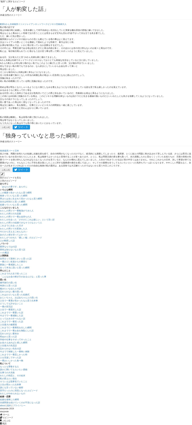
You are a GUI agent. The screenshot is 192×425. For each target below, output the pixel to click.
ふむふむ (6, 127)
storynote (4, 411)
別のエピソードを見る (10, 177)
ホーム (4, 414)
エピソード (6, 417)
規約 (9, 405)
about (2, 405)
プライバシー (19, 405)
